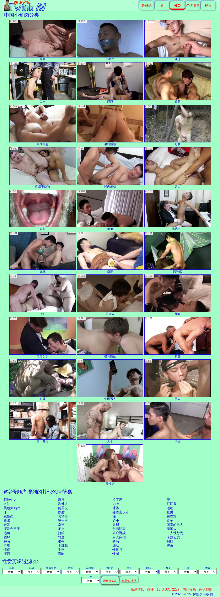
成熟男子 (177, 210)
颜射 (61, 512)
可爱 (177, 125)
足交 (61, 529)
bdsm (110, 210)
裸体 (115, 508)
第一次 (63, 520)
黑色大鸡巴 (12, 508)
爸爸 (42, 210)
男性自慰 (42, 125)
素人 (177, 167)
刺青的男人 (175, 524)
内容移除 (189, 589)
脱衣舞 (172, 516)
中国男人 (110, 379)
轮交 (61, 537)
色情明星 (192, 5)
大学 (110, 422)
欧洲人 (63, 504)
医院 (42, 252)
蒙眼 (7, 520)
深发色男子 (12, 529)
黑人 (177, 379)
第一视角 (42, 422)
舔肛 (115, 545)
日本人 (110, 294)
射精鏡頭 (110, 125)
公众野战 (119, 533)
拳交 (61, 524)
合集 (7, 545)
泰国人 (172, 529)
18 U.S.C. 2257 (168, 589)
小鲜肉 (110, 40)
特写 (7, 541)
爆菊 (42, 40)
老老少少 (42, 337)
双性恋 (9, 516)
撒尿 (115, 524)
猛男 (177, 82)
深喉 (7, 554)
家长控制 (205, 589)
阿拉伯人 (10, 499)
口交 (42, 82)
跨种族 (177, 252)
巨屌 (110, 82)
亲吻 (61, 554)
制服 (170, 541)
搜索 (208, 5)
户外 (42, 379)
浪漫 (61, 499)
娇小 (115, 520)
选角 (7, 533)
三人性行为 (175, 533)
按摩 (110, 252)
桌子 (170, 520)
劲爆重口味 (42, 167)
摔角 (170, 545)
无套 (177, 294)
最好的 (147, 5)
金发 (7, 524)
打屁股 (172, 504)
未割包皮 (173, 537)
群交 (177, 337)
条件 (150, 589)
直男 (170, 512)
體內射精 (110, 167)
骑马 (115, 541)
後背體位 (110, 337)
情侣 (7, 549)
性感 (115, 554)
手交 (61, 549)
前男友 (63, 508)
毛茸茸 (63, 545)
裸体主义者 (120, 512)
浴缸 (7, 504)
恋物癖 (63, 516)
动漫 (177, 422)
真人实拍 (119, 537)
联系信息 (137, 589)
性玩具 (117, 549)
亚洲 (177, 40)
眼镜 (61, 541)
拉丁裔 (117, 499)
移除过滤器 (129, 580)
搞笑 (61, 533)
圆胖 (7, 537)
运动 (170, 508)
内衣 (115, 504)
